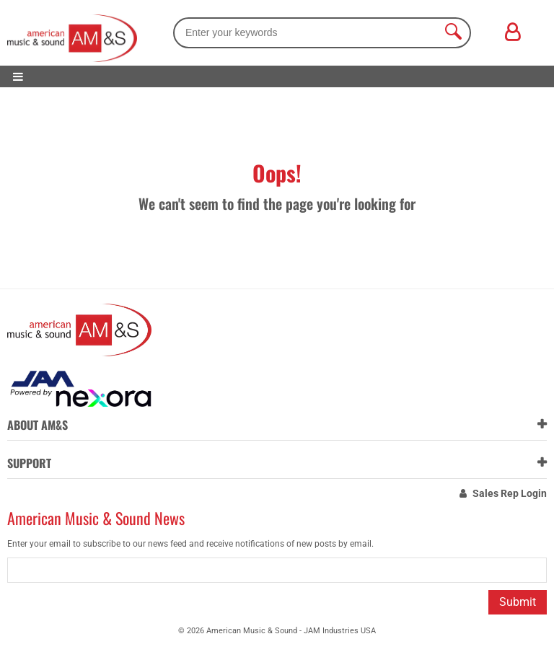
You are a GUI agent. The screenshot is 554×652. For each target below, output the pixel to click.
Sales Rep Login (509, 493)
